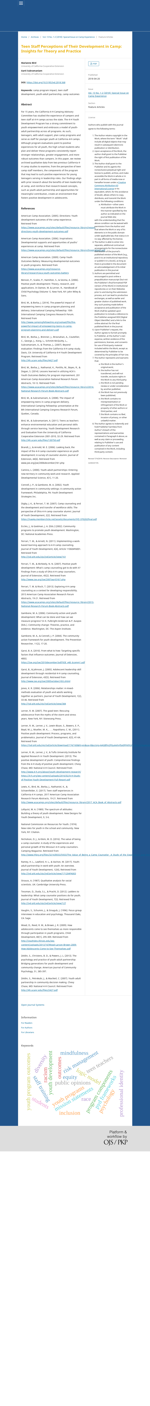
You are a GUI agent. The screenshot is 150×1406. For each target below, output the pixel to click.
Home (24, 37)
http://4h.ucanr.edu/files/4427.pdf (39, 360)
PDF (95, 63)
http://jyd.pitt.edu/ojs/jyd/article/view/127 (43, 903)
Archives (35, 37)
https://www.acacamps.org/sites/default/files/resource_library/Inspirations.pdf (63, 250)
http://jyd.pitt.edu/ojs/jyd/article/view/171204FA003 (48, 873)
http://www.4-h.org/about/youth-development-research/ (51, 771)
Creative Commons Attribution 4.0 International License (110, 185)
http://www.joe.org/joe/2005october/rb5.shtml (45, 681)
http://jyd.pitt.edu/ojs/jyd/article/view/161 (43, 556)
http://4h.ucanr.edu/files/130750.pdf (40, 440)
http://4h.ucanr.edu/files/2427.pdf (39, 990)
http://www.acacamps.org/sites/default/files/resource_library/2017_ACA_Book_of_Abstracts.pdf (71, 802)
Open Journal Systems (32, 1004)
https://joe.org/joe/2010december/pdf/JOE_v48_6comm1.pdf (53, 662)
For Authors (26, 1027)
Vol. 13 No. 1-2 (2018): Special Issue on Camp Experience (69, 37)
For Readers (26, 1022)
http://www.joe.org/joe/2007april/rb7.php (43, 579)
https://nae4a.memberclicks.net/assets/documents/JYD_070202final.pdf (59, 519)
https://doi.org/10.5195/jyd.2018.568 (46, 82)
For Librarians (27, 1032)
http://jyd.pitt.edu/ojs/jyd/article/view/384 (43, 703)
